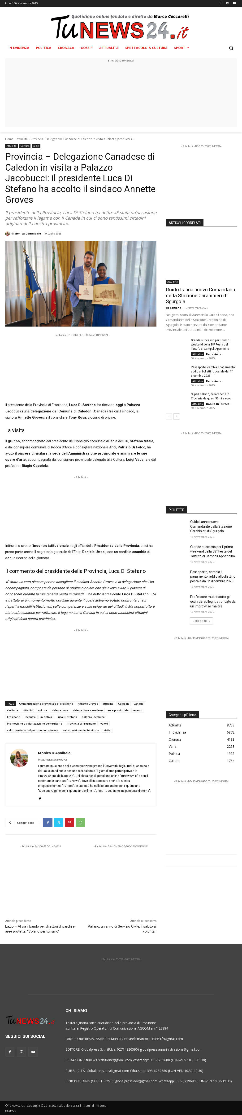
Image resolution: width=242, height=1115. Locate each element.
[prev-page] (169, 416)
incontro (30, 717)
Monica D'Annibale (27, 233)
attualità (108, 703)
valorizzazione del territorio (81, 730)
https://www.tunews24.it (52, 759)
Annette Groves (88, 703)
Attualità (22, 139)
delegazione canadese (88, 710)
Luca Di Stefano (67, 717)
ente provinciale (118, 710)
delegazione (60, 710)
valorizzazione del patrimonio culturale (32, 730)
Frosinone (13, 717)
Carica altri (201, 621)
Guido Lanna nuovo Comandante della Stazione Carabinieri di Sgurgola (201, 295)
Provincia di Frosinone (81, 723)
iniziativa (46, 717)
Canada (138, 703)
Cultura (24, 146)
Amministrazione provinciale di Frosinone (46, 703)
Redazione (173, 308)
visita (107, 730)
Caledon (123, 703)
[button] (231, 47)
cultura (42, 710)
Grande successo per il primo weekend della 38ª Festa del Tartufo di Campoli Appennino (210, 344)
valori (36, 146)
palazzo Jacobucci (93, 717)
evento (137, 710)
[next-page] (176, 416)
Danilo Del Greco (217, 404)
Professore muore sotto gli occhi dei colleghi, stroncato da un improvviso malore (213, 601)
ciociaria (12, 710)
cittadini (28, 710)
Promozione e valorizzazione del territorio (34, 723)
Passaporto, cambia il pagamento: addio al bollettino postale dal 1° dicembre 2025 (213, 371)
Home (9, 139)
